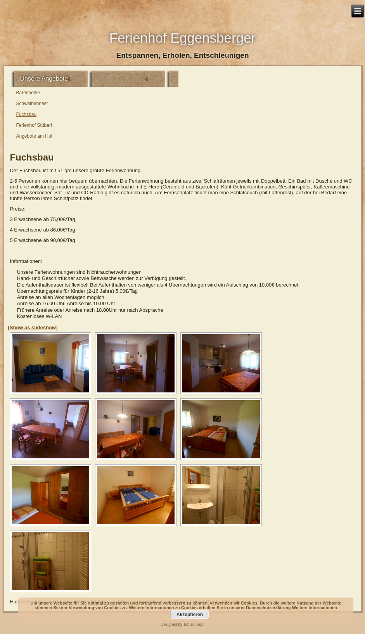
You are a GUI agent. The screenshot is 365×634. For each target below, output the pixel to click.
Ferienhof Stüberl (34, 125)
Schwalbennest (32, 103)
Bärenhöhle (28, 92)
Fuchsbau (26, 114)
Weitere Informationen (314, 607)
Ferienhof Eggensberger (182, 37)
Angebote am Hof (34, 136)
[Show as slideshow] (32, 327)
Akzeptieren (189, 614)
